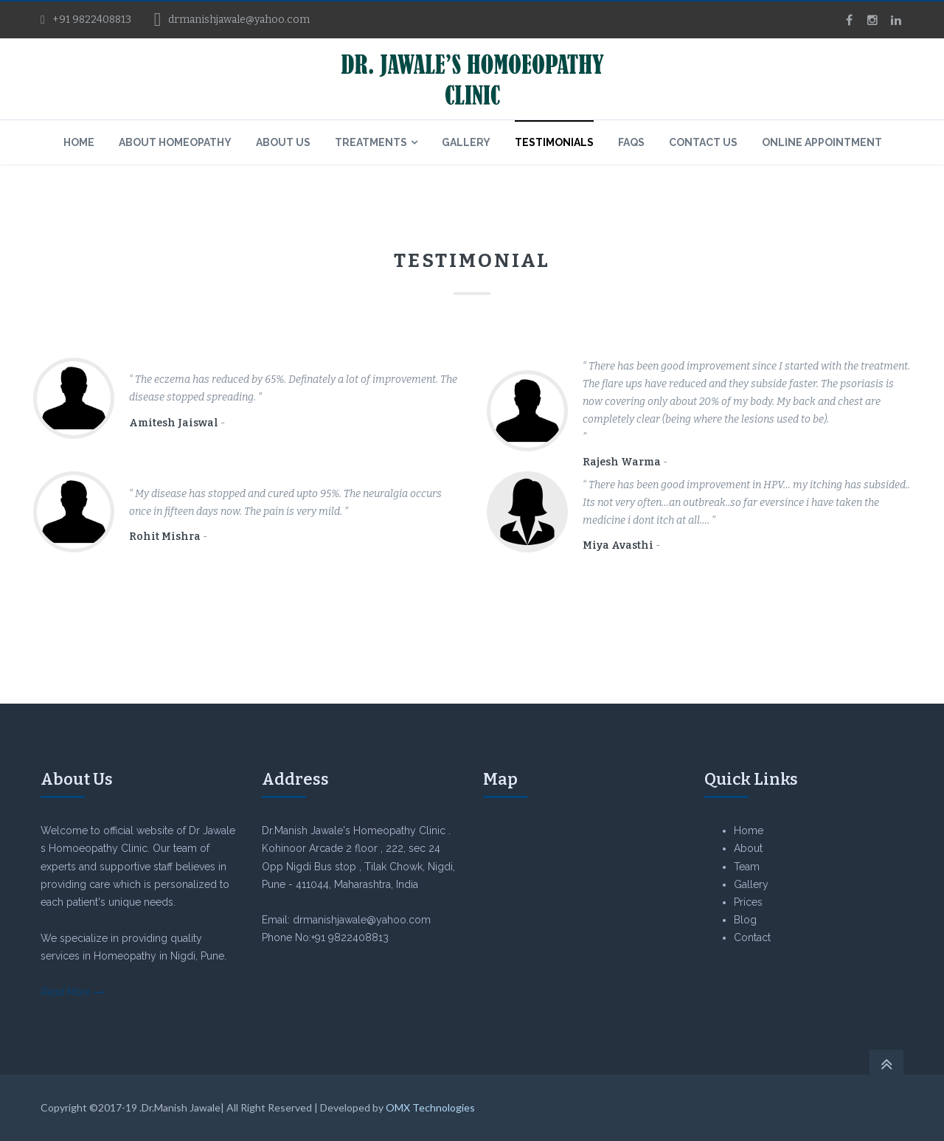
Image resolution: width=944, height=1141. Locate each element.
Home (748, 830)
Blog (745, 920)
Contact (752, 937)
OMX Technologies (430, 1107)
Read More (65, 992)
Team (747, 867)
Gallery (751, 884)
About (748, 848)
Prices (748, 902)
